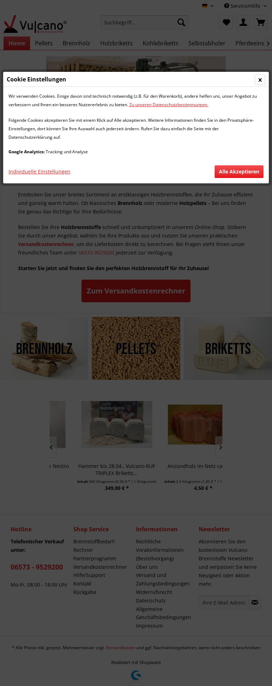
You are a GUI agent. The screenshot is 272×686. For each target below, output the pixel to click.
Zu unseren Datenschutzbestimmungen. (168, 105)
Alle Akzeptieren (239, 171)
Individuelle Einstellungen (39, 171)
